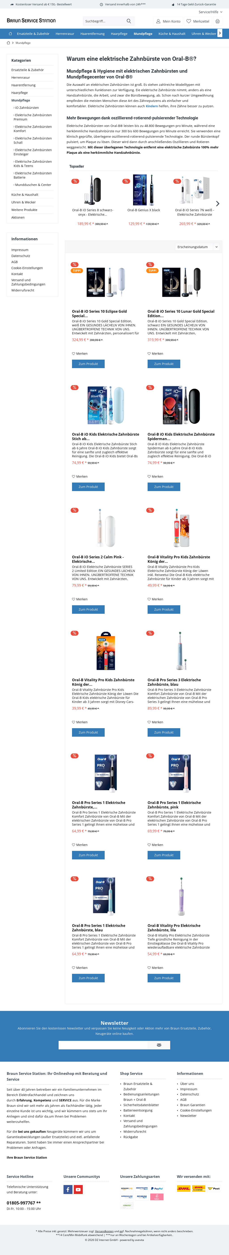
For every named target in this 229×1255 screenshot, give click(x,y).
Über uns (187, 1084)
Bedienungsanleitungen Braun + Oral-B (141, 1097)
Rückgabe (130, 1137)
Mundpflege (20, 100)
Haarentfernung (23, 85)
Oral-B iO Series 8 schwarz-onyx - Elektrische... (92, 212)
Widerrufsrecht (22, 290)
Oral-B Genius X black (143, 210)
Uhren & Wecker (23, 202)
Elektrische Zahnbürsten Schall (33, 140)
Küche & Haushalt (24, 194)
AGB (14, 262)
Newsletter (188, 1116)
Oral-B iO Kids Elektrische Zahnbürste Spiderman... (181, 436)
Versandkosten (104, 1231)
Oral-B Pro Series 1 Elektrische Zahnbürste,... (98, 804)
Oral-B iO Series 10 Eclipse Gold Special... (99, 313)
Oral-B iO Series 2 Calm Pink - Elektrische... (98, 559)
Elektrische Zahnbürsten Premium (33, 117)
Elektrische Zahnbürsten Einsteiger (33, 152)
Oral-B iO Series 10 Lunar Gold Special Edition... (181, 313)
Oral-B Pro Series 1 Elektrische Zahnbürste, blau (98, 927)
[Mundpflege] (143, 34)
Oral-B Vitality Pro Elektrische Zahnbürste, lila (174, 927)
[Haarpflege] (119, 34)
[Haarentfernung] (92, 34)
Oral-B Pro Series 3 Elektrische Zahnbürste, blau (174, 682)
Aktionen (18, 217)
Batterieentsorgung (138, 1110)
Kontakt (17, 274)
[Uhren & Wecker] (204, 34)
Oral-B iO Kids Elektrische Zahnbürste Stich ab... (105, 436)
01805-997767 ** (24, 1203)
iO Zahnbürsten (26, 107)
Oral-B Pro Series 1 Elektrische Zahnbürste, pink (174, 804)
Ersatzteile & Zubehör (27, 70)
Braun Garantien (192, 1105)
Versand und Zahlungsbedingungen (28, 282)
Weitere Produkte (24, 210)
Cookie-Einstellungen (27, 268)
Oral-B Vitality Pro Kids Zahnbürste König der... (179, 559)
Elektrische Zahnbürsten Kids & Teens (33, 163)
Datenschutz (20, 256)
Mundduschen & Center (32, 185)
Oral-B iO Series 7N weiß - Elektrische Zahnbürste (194, 212)
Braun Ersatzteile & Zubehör (137, 1086)
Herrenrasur (20, 77)
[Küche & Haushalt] (172, 34)
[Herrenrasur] (65, 34)
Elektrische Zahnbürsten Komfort (33, 128)
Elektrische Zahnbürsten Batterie (33, 175)
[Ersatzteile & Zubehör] (33, 34)
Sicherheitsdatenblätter (141, 1105)
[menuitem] (208, 12)
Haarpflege (19, 93)
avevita (139, 1240)
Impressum (19, 250)
